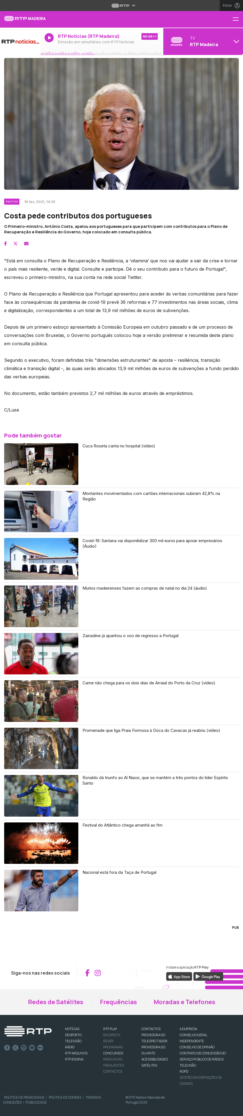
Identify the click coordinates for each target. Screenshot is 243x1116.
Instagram (24, 1048)
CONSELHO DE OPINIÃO (197, 1047)
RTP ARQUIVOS (76, 1053)
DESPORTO (73, 1035)
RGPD (184, 1071)
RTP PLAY (110, 1029)
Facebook (7, 1048)
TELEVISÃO (73, 1041)
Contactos (112, 1071)
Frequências (118, 1002)
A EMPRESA (188, 1029)
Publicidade (36, 1102)
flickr (40, 1048)
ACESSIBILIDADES (154, 1059)
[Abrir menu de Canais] (202, 41)
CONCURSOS (113, 1053)
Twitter (15, 1048)
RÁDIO (69, 1047)
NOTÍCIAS (72, 1029)
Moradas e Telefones (184, 1002)
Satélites (149, 1065)
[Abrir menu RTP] (121, 5)
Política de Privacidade (24, 1097)
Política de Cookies (65, 1097)
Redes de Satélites (55, 1002)
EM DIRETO (111, 1035)
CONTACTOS (151, 1029)
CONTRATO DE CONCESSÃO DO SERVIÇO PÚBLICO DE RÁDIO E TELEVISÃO (203, 1059)
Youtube (32, 1048)
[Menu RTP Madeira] (237, 19)
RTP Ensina (74, 1059)
